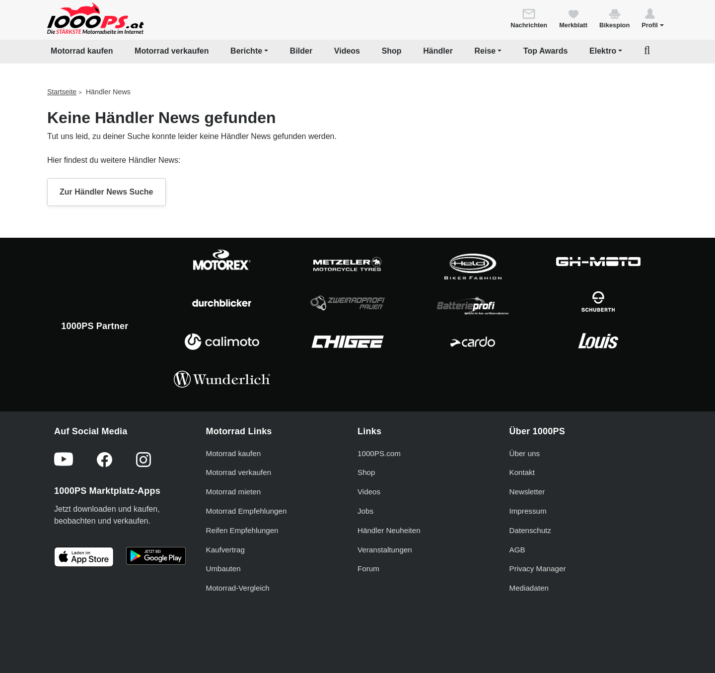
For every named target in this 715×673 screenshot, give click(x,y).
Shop (392, 51)
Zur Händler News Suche (106, 192)
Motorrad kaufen (82, 51)
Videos (347, 51)
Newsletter (527, 491)
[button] (653, 17)
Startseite (61, 92)
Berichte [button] (246, 51)
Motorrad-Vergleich (238, 588)
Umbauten (223, 568)
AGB (517, 549)
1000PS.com (379, 453)
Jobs (365, 511)
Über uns (524, 453)
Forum (368, 568)
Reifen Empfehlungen (242, 530)
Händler (438, 51)
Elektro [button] (602, 51)
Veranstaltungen (385, 549)
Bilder (301, 51)
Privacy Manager (537, 568)
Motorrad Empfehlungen (246, 511)
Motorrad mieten (233, 491)
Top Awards (545, 51)
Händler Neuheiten (389, 530)
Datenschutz (530, 530)
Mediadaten (529, 588)
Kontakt (522, 472)
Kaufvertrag (225, 549)
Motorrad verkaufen (172, 51)
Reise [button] (485, 51)
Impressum (528, 511)
